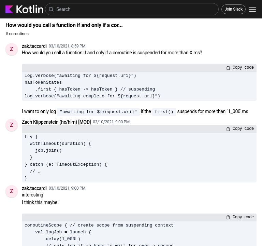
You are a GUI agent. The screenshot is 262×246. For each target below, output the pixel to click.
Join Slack (233, 9)
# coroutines (17, 33)
